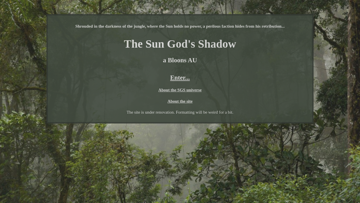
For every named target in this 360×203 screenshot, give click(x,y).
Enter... (180, 77)
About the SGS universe (180, 90)
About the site (179, 101)
